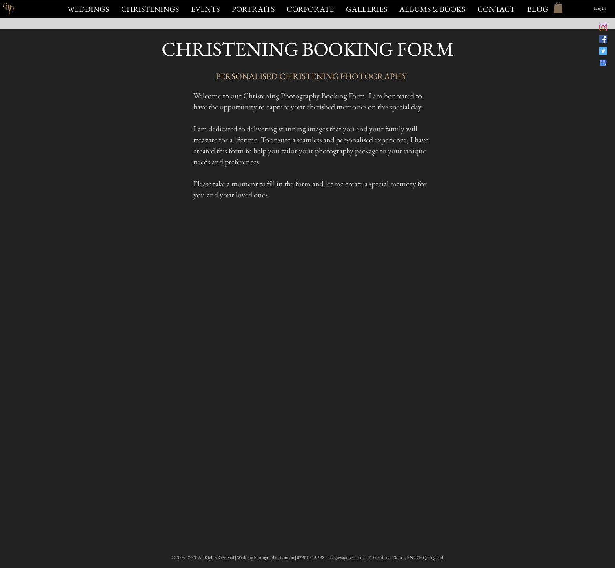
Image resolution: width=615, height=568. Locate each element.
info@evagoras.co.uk (346, 557)
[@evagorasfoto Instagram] (603, 27)
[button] (205, 9)
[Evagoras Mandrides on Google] (603, 63)
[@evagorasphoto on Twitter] (603, 51)
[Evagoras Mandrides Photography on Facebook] (603, 39)
